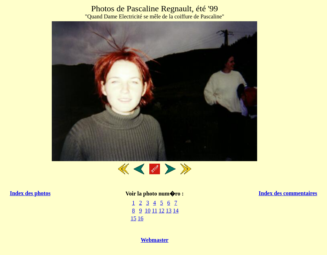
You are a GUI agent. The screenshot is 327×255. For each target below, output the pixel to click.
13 (169, 211)
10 (147, 211)
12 (162, 211)
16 (140, 218)
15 (133, 218)
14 (176, 211)
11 (154, 211)
